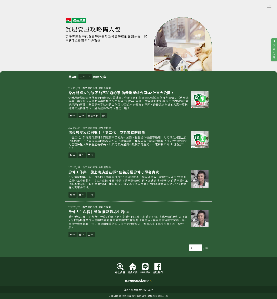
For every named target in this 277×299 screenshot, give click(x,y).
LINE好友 (145, 272)
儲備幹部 (93, 115)
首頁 (126, 289)
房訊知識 (133, 272)
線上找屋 (120, 272)
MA (104, 115)
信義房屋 (76, 21)
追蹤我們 (158, 272)
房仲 (72, 115)
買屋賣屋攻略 (138, 289)
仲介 (81, 155)
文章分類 (274, 51)
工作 (82, 76)
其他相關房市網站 (137, 281)
